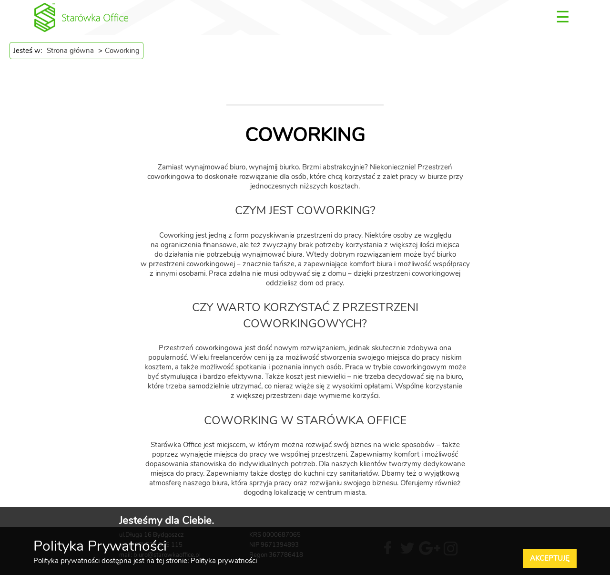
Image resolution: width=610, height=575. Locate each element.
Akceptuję (549, 558)
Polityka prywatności (224, 560)
